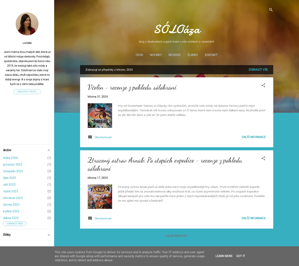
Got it (240, 256)
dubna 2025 (11, 218)
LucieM (27, 42)
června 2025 (11, 204)
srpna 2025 (10, 191)
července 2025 (13, 198)
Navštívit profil (27, 91)
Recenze (175, 55)
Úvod (139, 55)
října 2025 (9, 178)
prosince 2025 (12, 164)
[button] (263, 86)
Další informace (254, 137)
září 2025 (9, 184)
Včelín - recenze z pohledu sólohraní (132, 87)
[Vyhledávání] (271, 10)
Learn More (224, 256)
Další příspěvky (176, 236)
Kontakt (211, 55)
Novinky (156, 55)
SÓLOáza (176, 29)
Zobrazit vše (258, 69)
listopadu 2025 (13, 171)
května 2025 (11, 211)
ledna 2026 (10, 158)
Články (192, 55)
